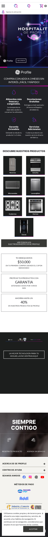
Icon (3, 12)
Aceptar (33, 529)
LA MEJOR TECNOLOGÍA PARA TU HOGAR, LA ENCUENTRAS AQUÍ (24, 354)
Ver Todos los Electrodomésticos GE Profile (24, 243)
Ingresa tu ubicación (11, 12)
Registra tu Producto (12, 445)
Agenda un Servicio (36, 445)
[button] (45, 43)
